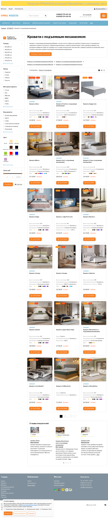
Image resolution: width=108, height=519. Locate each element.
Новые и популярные (45, 70)
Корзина (56, 481)
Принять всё (8, 513)
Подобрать (8, 184)
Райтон (7, 77)
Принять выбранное (20, 513)
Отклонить (31, 513)
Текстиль (4, 497)
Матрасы (4, 485)
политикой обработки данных (30, 505)
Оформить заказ (59, 483)
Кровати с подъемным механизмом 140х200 (40, 61)
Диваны (3, 495)
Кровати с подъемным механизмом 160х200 (69, 61)
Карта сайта (31, 485)
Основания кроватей (7, 487)
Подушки (4, 491)
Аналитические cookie (32, 509)
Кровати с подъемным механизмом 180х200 (40, 64)
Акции (3, 481)
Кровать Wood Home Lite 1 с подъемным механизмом (87, 443)
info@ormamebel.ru (86, 487)
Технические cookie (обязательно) (14, 509)
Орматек (7, 72)
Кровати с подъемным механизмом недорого (69, 64)
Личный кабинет (59, 485)
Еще (51, 457)
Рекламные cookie (46, 509)
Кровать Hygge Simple (37, 441)
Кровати (3, 483)
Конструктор (31, 483)
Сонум (7, 75)
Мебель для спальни (7, 493)
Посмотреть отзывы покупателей (40, 54)
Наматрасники (5, 489)
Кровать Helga (60, 440)
